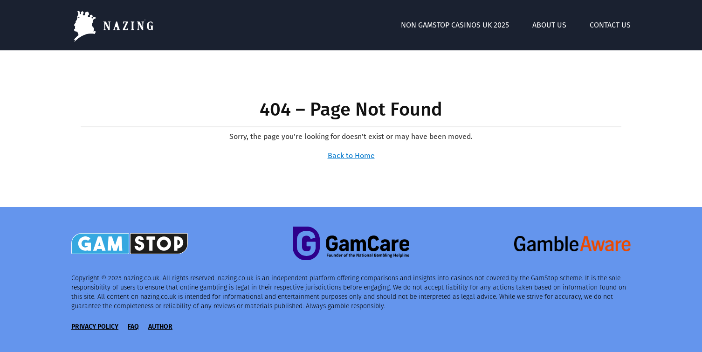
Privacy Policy (94, 327)
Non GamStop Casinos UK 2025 (455, 25)
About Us (549, 25)
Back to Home (351, 155)
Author (160, 327)
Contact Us (610, 25)
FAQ (133, 327)
